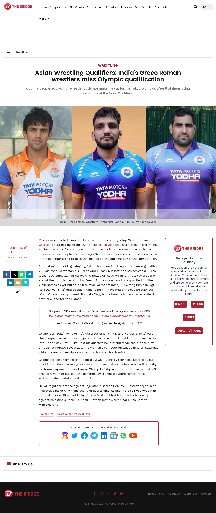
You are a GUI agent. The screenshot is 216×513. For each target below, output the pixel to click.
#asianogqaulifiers (95, 316)
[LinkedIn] (10, 283)
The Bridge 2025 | (93, 504)
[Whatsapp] (21, 274)
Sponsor (175, 275)
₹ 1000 (189, 317)
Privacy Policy (155, 494)
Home (43, 7)
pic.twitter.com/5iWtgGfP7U (130, 316)
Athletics (112, 7)
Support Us (58, 7)
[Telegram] (29, 274)
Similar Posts (23, 463)
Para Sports (143, 7)
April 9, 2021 (132, 323)
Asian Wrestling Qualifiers (73, 414)
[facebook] (6, 274)
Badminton (95, 7)
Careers (206, 494)
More (44, 19)
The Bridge (105, 427)
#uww (77, 316)
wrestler (45, 244)
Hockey (126, 7)
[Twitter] (14, 274)
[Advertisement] (108, 35)
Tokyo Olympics (109, 244)
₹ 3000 (198, 304)
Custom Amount (189, 330)
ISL (71, 7)
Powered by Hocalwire (119, 504)
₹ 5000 (180, 304)
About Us (174, 494)
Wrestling (108, 65)
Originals (162, 7)
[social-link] (18, 291)
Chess (79, 7)
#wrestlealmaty (60, 316)
